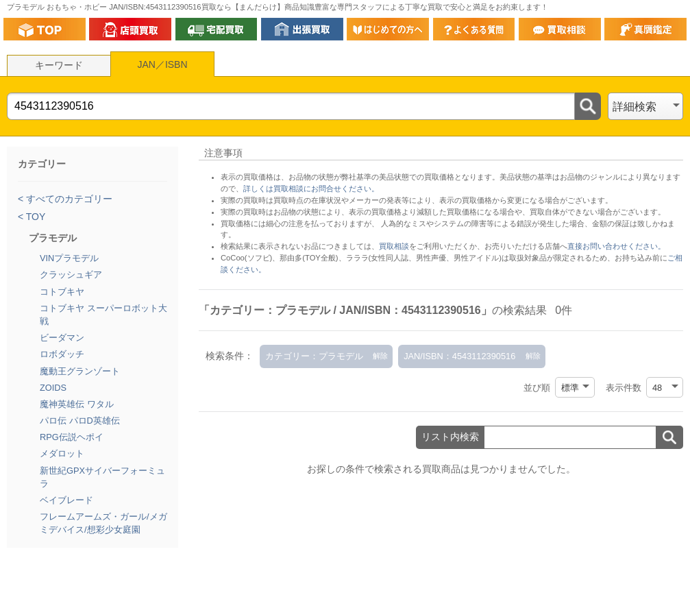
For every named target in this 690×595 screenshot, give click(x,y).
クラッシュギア (71, 274)
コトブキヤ (62, 292)
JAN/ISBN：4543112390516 (459, 356)
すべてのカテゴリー (67, 198)
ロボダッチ (62, 354)
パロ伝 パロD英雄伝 (80, 420)
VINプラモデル (69, 258)
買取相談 (394, 246)
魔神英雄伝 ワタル (77, 404)
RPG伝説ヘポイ (71, 437)
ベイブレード (66, 500)
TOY (34, 216)
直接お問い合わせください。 (616, 246)
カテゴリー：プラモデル (314, 356)
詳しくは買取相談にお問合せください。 (311, 188)
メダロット (62, 453)
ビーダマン (62, 337)
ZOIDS (53, 387)
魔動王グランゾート (80, 371)
